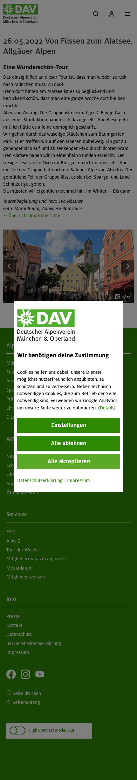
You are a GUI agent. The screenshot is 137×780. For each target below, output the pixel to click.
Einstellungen (68, 425)
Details (106, 408)
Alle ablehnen (68, 443)
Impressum (78, 480)
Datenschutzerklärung (39, 480)
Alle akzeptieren (68, 461)
